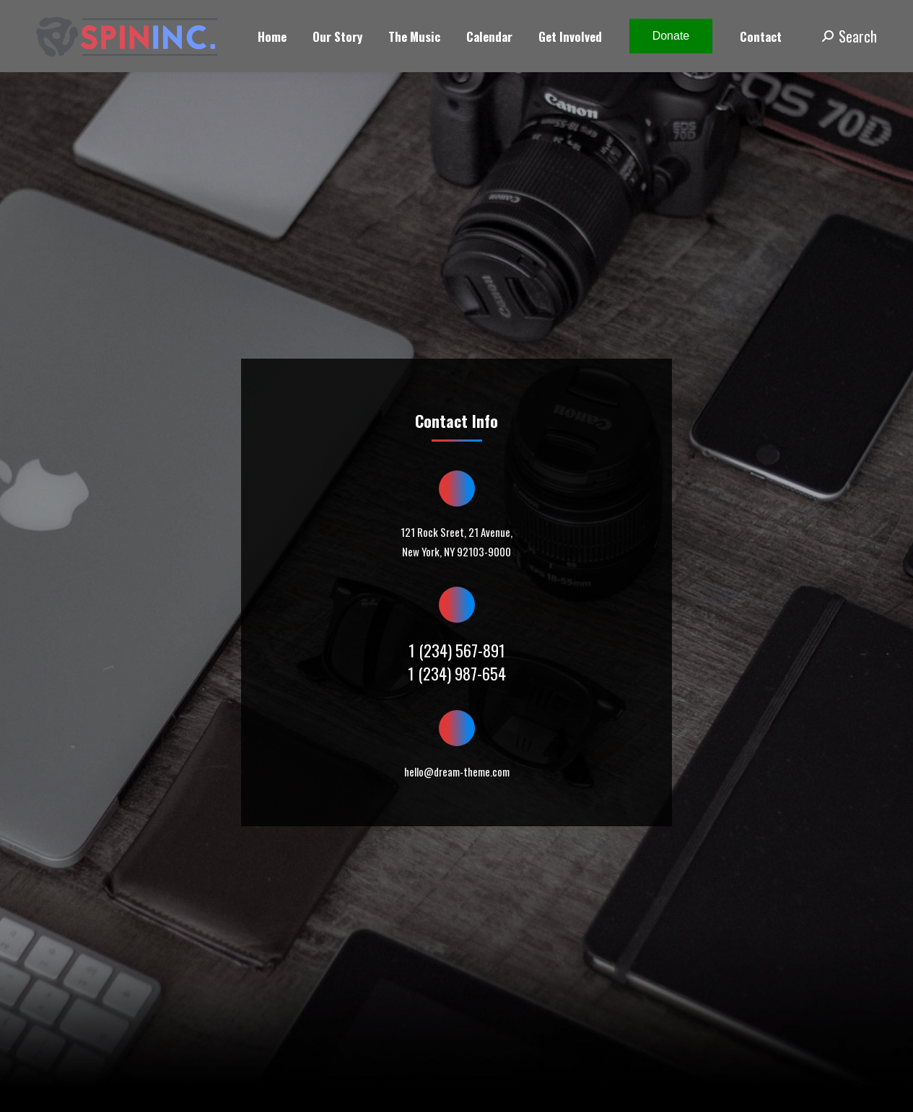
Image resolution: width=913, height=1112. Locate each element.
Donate (671, 36)
